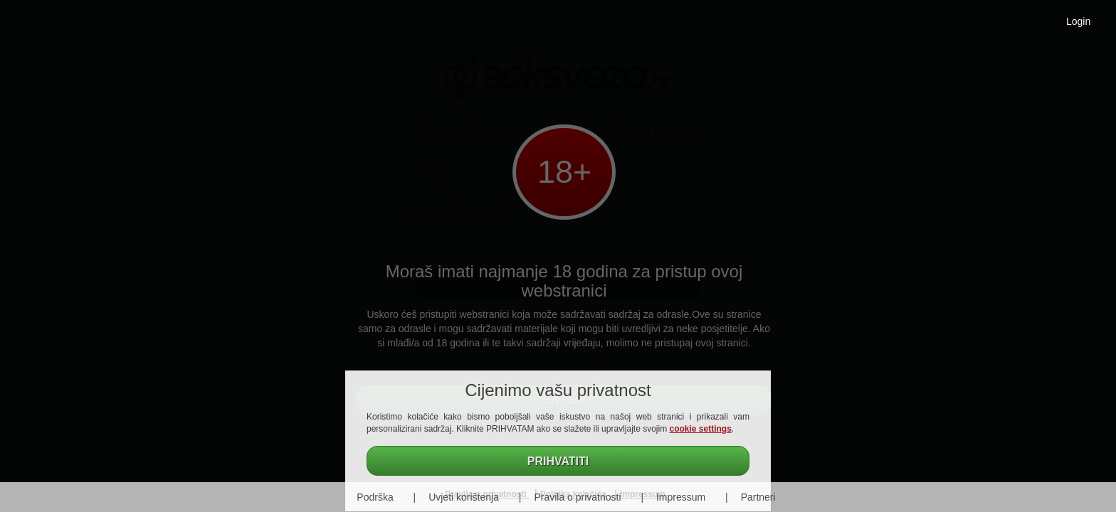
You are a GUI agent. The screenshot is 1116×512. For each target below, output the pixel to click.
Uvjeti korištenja (463, 497)
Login (1078, 21)
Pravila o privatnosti (577, 497)
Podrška (375, 497)
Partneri (758, 497)
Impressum (680, 497)
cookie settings (701, 429)
